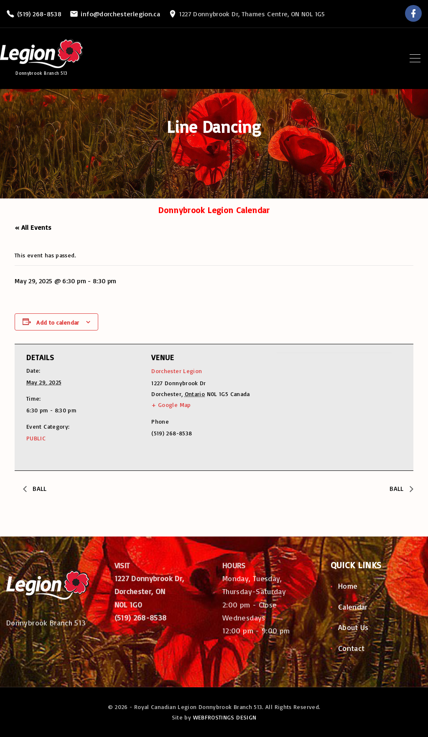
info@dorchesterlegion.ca (120, 14)
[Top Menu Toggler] (415, 58)
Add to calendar (57, 322)
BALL (39, 488)
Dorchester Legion (176, 370)
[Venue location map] (321, 410)
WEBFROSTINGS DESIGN (225, 717)
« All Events (33, 227)
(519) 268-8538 (39, 14)
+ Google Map (171, 404)
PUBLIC (36, 438)
